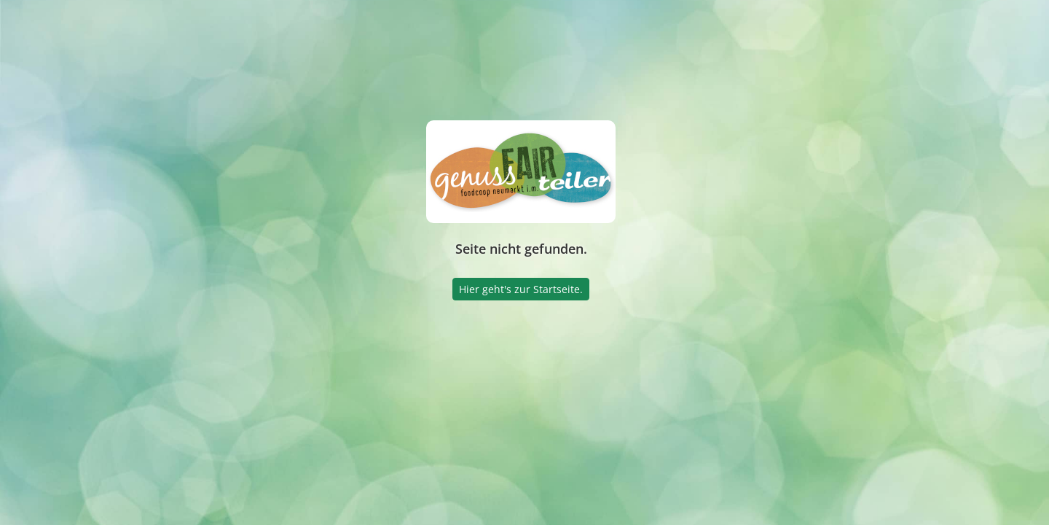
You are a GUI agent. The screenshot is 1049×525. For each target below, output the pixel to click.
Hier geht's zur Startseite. (521, 289)
